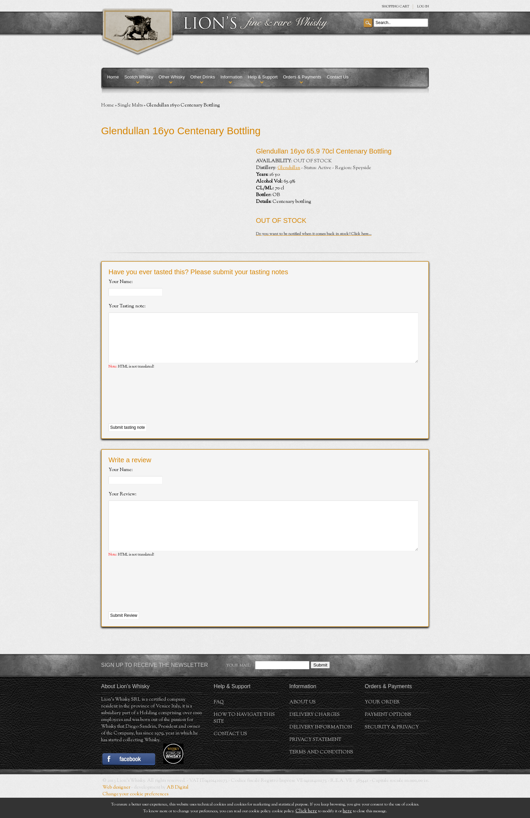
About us (302, 722)
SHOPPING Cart (395, 6)
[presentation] (160, 407)
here (347, 811)
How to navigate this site (244, 738)
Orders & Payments (302, 76)
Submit (320, 685)
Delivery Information (320, 747)
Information (231, 76)
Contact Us (337, 76)
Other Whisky (172, 76)
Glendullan (289, 168)
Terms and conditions (321, 772)
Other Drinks (202, 76)
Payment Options (388, 735)
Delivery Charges (314, 735)
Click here (306, 811)
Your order (382, 722)
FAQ (219, 722)
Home (113, 76)
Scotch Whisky (138, 76)
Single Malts (130, 105)
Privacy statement (315, 760)
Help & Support (263, 76)
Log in (423, 6)
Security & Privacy (392, 747)
